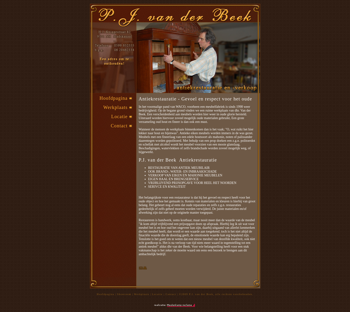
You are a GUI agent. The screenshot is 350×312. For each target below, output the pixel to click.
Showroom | (125, 294)
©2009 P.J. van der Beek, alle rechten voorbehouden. (216, 294)
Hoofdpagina (116, 98)
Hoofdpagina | (106, 294)
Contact (121, 125)
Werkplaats (117, 107)
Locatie (121, 116)
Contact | (172, 294)
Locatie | (159, 294)
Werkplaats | (142, 294)
